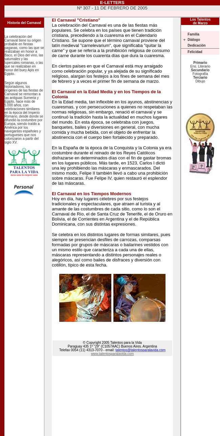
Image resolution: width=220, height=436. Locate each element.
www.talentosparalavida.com (112, 354)
